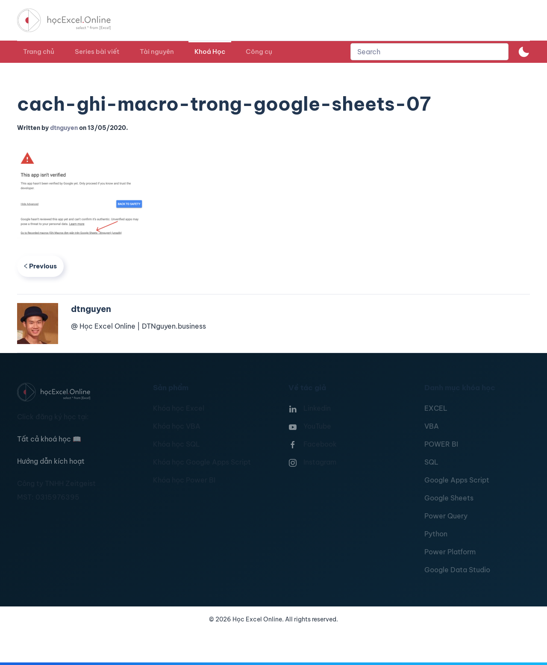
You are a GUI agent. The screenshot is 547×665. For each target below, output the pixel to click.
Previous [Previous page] (40, 266)
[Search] (429, 51)
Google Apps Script (456, 480)
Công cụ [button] (259, 51)
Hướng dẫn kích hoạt (51, 461)
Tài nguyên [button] (157, 51)
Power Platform (450, 551)
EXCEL (435, 408)
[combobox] (429, 51)
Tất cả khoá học (49, 439)
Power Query (446, 516)
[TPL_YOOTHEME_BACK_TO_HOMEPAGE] (71, 20)
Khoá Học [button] (209, 51)
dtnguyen (64, 128)
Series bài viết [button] (97, 51)
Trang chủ (38, 51)
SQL (431, 462)
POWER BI (441, 444)
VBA (431, 426)
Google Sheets (448, 498)
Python (435, 534)
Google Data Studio (457, 569)
